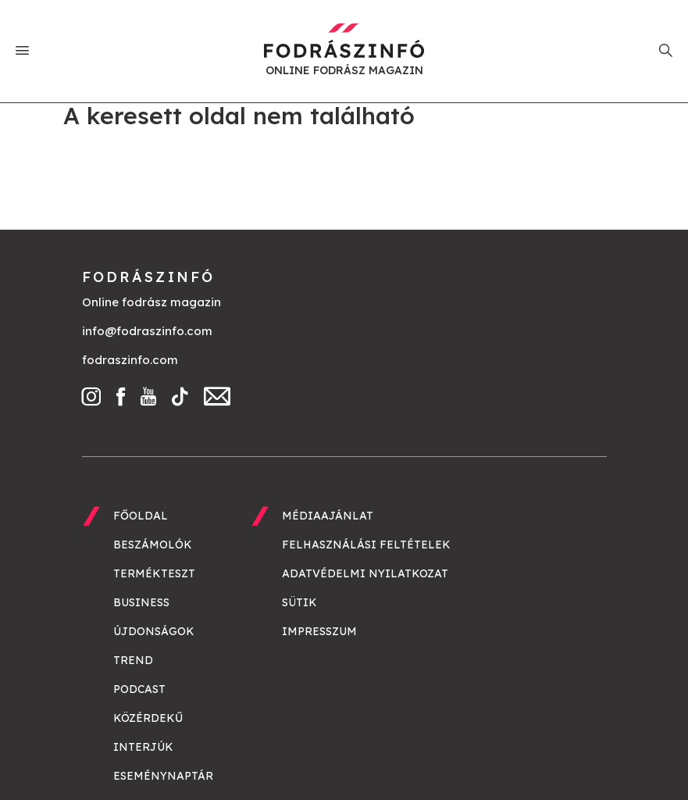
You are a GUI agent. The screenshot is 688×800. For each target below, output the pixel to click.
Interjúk (143, 747)
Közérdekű (148, 718)
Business (141, 602)
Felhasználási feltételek (366, 545)
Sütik (299, 602)
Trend (133, 660)
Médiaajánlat (327, 516)
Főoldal (140, 516)
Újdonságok (153, 631)
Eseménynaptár (163, 776)
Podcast (139, 689)
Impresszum (319, 631)
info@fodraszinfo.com (147, 330)
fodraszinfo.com (130, 359)
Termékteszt (154, 573)
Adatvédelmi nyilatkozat (365, 573)
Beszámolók (152, 545)
